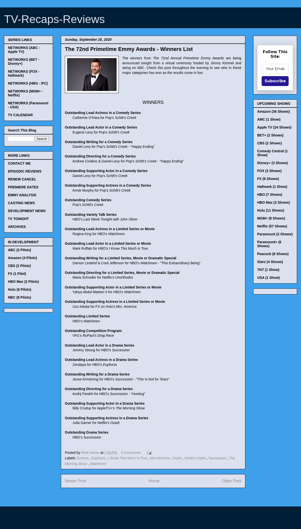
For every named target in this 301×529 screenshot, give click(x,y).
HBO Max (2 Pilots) (23, 282)
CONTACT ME (19, 163)
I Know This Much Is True (128, 458)
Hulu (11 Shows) (270, 210)
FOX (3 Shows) (269, 171)
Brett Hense (90, 453)
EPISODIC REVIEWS (24, 171)
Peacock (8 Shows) (273, 254)
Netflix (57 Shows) (272, 226)
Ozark (177, 458)
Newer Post (75, 481)
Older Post (231, 481)
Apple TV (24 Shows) (274, 127)
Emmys (83, 458)
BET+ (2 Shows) (270, 135)
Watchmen (98, 464)
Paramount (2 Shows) (275, 234)
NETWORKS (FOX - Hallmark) (24, 73)
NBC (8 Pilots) (19, 297)
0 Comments (131, 453)
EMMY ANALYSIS (22, 195)
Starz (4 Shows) (270, 262)
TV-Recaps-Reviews (54, 19)
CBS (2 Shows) (269, 143)
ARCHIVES (17, 227)
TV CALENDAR (20, 115)
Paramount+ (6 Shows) (269, 244)
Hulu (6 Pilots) (19, 289)
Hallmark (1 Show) (272, 187)
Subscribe (275, 81)
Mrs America (160, 458)
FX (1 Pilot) (17, 274)
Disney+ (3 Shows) (272, 163)
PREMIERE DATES (23, 187)
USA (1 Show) (268, 278)
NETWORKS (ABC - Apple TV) (24, 50)
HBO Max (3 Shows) (273, 202)
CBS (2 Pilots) (19, 266)
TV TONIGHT (18, 219)
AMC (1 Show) (268, 119)
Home (154, 481)
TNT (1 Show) (268, 270)
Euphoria (98, 458)
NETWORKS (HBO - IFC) (28, 83)
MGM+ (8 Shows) (271, 218)
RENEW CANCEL (22, 179)
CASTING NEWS (21, 203)
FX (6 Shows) (268, 179)
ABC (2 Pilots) (19, 250)
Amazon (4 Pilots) (22, 258)
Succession (218, 458)
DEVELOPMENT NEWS (27, 211)
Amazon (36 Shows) (273, 111)
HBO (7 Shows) (269, 195)
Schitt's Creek (195, 458)
